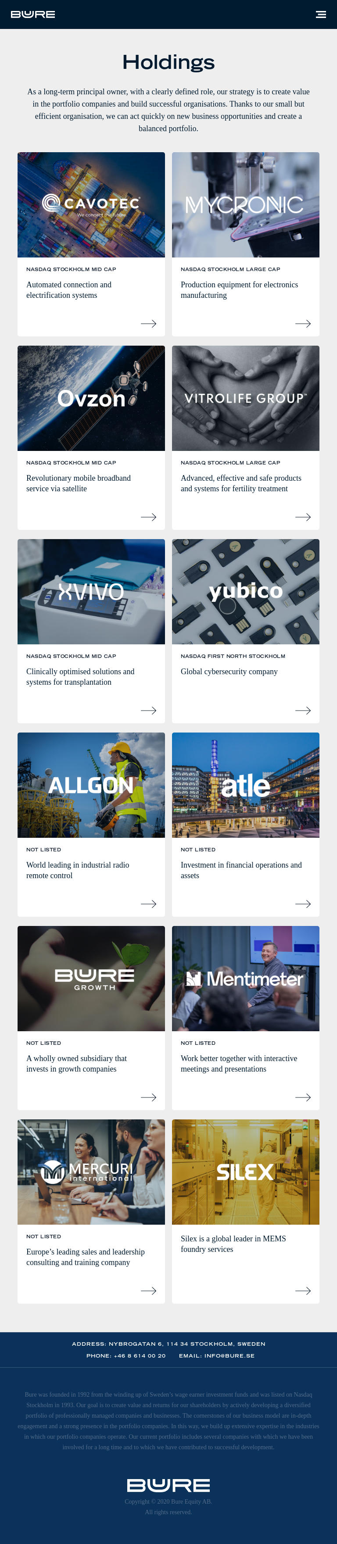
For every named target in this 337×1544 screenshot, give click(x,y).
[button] (321, 14)
